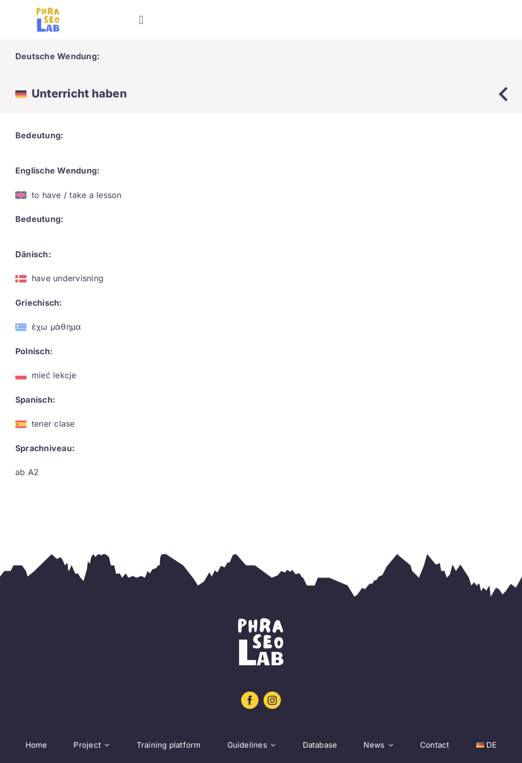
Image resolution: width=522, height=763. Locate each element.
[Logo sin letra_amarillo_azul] (48, 11)
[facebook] (249, 700)
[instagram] (272, 700)
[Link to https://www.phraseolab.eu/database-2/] (503, 94)
